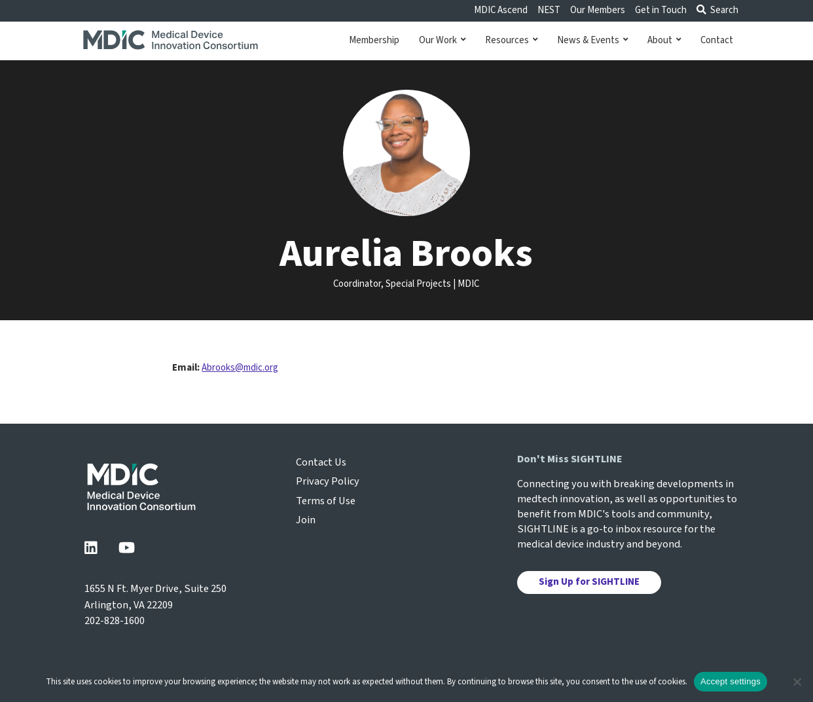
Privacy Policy (327, 481)
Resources (511, 40)
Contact (716, 40)
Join (306, 520)
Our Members (597, 10)
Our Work (442, 40)
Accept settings (730, 681)
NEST (548, 10)
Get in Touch (661, 10)
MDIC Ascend (501, 10)
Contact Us (321, 462)
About (664, 40)
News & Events (592, 40)
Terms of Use (325, 501)
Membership (374, 40)
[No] (796, 681)
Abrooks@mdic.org (240, 368)
